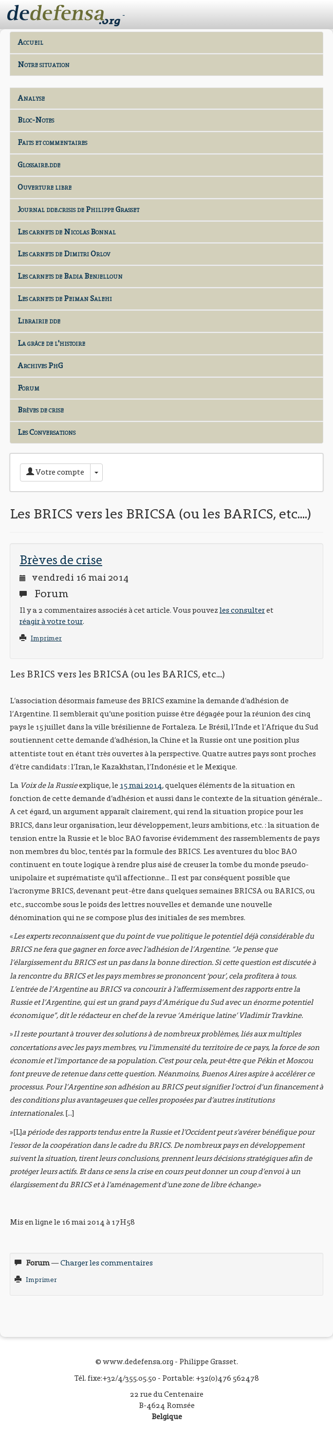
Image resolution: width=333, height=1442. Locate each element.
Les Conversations (46, 432)
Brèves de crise (41, 410)
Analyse (31, 98)
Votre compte (55, 472)
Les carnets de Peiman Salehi (65, 298)
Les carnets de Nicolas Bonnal (67, 232)
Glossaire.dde (39, 164)
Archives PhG (40, 365)
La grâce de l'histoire (51, 343)
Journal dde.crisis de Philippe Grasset (78, 209)
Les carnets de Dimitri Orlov (64, 253)
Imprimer (46, 638)
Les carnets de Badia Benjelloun (70, 276)
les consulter (242, 610)
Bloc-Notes (36, 120)
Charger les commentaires (106, 1263)
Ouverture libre (45, 187)
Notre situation (44, 64)
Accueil (30, 42)
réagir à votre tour (51, 621)
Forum (28, 388)
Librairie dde (39, 321)
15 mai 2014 (141, 785)
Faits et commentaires (52, 142)
